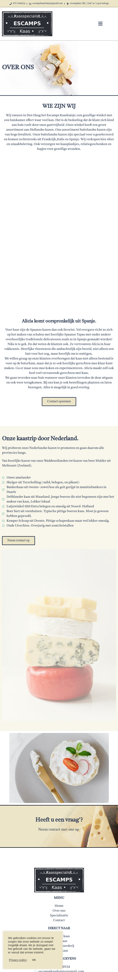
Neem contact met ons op (59, 829)
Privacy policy (18, 960)
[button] (59, 401)
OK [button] (34, 959)
